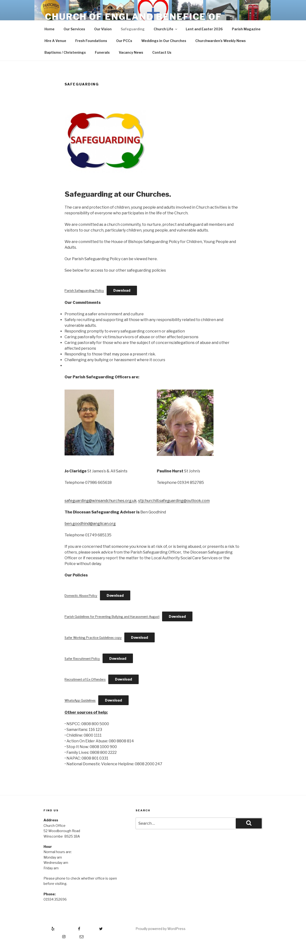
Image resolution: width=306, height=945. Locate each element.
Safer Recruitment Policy (82, 658)
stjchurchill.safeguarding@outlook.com (174, 500)
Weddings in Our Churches (163, 41)
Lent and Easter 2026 (204, 29)
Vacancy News (131, 52)
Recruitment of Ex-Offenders (85, 679)
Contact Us (161, 52)
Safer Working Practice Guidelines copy (93, 637)
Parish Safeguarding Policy (84, 290)
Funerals (102, 52)
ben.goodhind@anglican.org (90, 523)
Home (49, 29)
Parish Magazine (246, 29)
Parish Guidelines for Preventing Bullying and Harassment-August (112, 616)
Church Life (166, 29)
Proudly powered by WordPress (161, 929)
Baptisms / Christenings (65, 52)
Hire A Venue (55, 41)
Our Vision (103, 29)
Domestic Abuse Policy (81, 595)
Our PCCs (124, 41)
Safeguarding (133, 29)
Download (121, 290)
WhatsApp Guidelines (80, 700)
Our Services (74, 29)
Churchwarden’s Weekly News (220, 41)
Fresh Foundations (91, 41)
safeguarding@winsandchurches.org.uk (101, 500)
